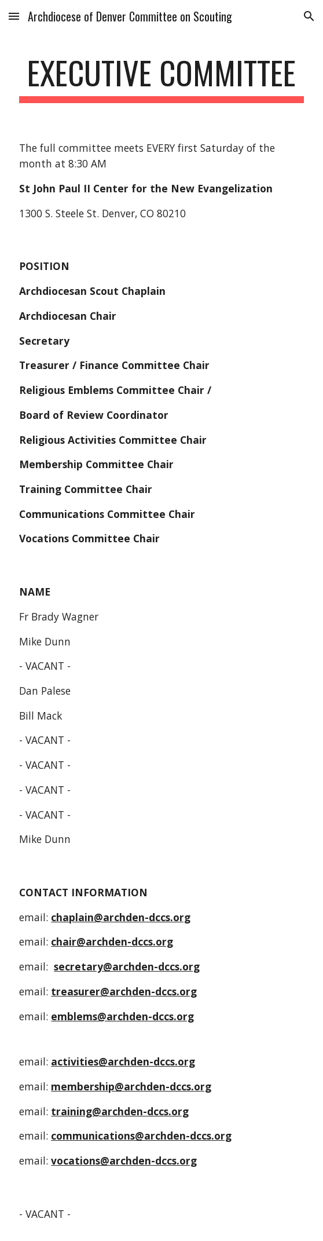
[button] (14, 16)
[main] (161, 78)
